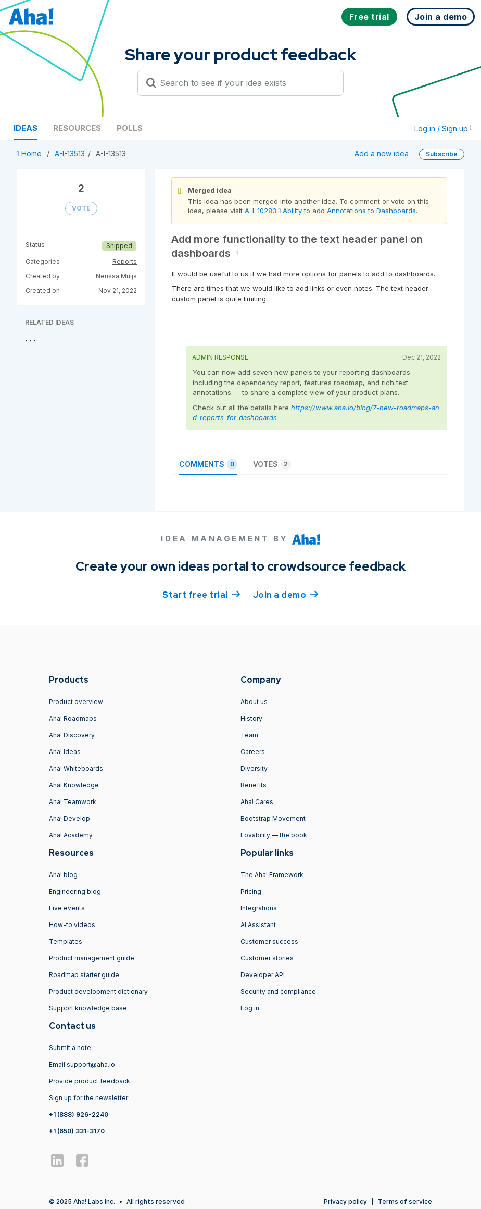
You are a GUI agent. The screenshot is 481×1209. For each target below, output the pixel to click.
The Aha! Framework (271, 875)
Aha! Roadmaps (73, 718)
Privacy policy (345, 1201)
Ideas (25, 128)
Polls (130, 128)
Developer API (262, 975)
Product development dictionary (98, 991)
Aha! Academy (71, 835)
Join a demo (286, 594)
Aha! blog (63, 875)
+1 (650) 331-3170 (77, 1131)
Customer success (269, 941)
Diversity (254, 768)
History (251, 718)
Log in (249, 1008)
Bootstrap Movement (273, 818)
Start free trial (201, 594)
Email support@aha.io (82, 1064)
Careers (252, 752)
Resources (77, 128)
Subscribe (442, 154)
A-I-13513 (70, 153)
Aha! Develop (69, 818)
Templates (65, 941)
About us (254, 702)
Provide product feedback (89, 1081)
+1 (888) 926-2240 (78, 1114)
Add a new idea (382, 153)
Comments (208, 464)
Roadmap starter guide (84, 975)
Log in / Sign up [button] (443, 128)
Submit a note (70, 1048)
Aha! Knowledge (74, 785)
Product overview (76, 702)
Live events (67, 908)
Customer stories (267, 958)
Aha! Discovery (72, 735)
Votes (272, 464)
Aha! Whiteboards (76, 768)
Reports (124, 261)
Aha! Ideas (65, 752)
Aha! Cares (256, 802)
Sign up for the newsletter (88, 1098)
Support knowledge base (88, 1008)
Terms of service (405, 1201)
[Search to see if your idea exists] (245, 83)
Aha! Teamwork (72, 802)
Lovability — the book (273, 835)
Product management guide (91, 958)
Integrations (258, 908)
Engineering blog (75, 891)
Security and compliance (278, 991)
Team (249, 735)
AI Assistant (258, 925)
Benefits (253, 785)
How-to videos (72, 925)
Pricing (250, 891)
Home (30, 153)
